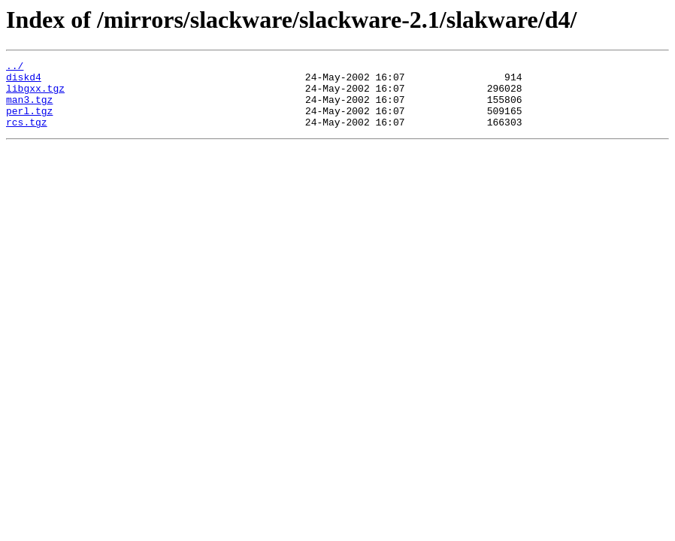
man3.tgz (29, 108)
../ (14, 67)
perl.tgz (29, 121)
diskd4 (23, 81)
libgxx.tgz (35, 94)
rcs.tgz (26, 135)
